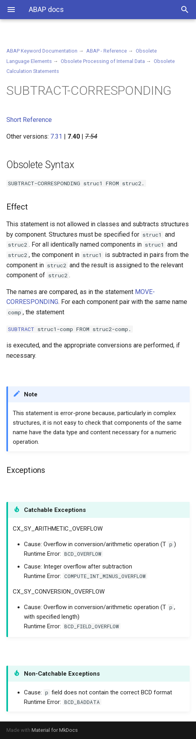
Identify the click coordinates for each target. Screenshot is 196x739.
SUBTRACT (21, 329)
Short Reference (29, 119)
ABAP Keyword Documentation (41, 51)
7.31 (56, 136)
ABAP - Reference (106, 51)
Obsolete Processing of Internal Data (103, 61)
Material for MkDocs (55, 730)
